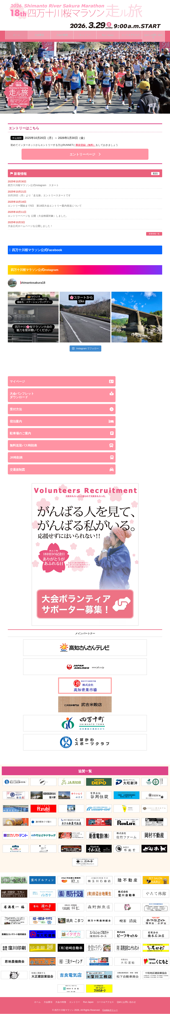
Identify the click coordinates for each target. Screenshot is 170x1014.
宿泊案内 (85, 423)
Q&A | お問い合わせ (133, 1003)
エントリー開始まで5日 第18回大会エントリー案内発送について (45, 206)
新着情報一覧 (154, 235)
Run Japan (90, 1003)
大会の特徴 (58, 1003)
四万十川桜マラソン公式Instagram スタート (33, 185)
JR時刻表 (85, 459)
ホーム (30, 1003)
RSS (155, 174)
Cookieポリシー (110, 1010)
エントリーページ (85, 155)
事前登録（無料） (86, 145)
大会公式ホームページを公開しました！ (30, 227)
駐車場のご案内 (85, 435)
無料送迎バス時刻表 (85, 447)
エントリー (74, 1003)
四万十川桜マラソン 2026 (66, 1010)
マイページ (85, 382)
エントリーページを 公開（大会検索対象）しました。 (38, 216)
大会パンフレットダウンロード (85, 396)
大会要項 (43, 1003)
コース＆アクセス (109, 1003)
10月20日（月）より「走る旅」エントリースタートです (39, 196)
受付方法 (85, 410)
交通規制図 (85, 471)
